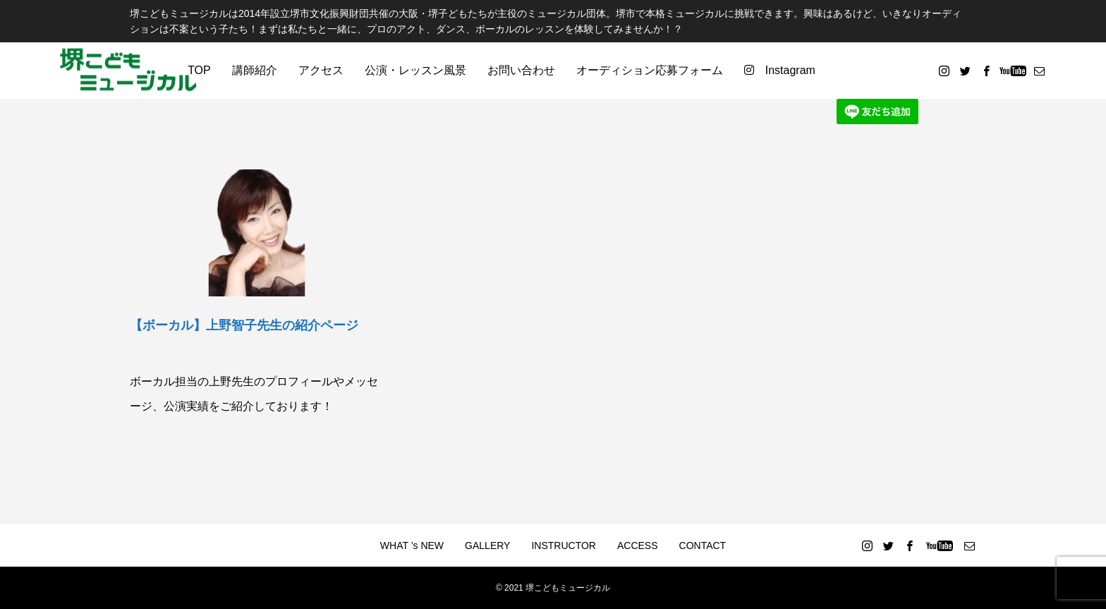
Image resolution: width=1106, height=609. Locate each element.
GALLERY (487, 545)
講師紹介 (254, 70)
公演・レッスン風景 (415, 70)
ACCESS (637, 545)
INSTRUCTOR (563, 545)
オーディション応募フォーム (649, 70)
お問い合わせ (521, 70)
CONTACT (703, 545)
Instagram (779, 70)
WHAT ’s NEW (412, 545)
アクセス (321, 70)
